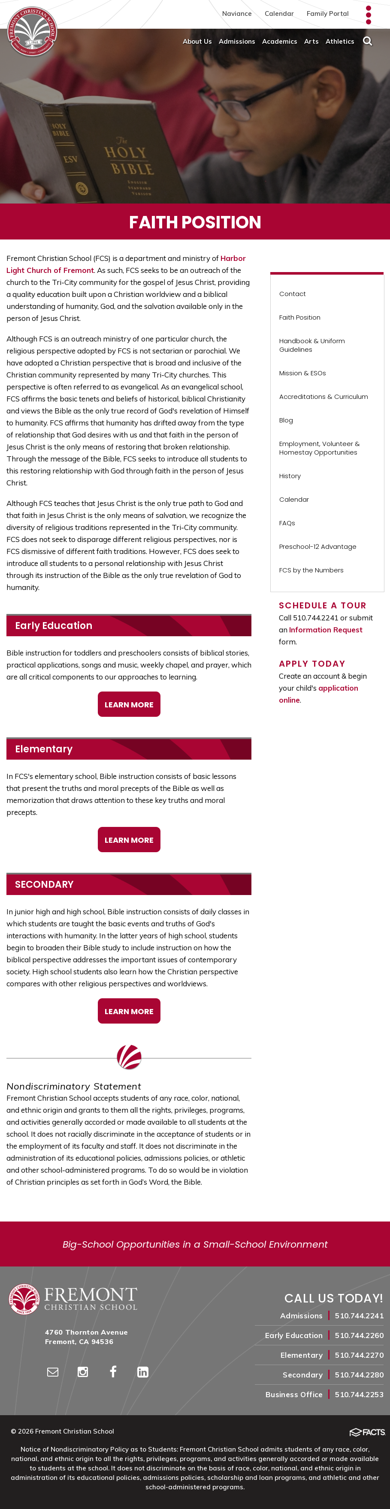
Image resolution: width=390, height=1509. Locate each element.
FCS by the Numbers (311, 570)
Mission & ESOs (302, 372)
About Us (197, 41)
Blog (286, 420)
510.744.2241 (359, 1315)
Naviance (237, 13)
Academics (279, 41)
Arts (311, 41)
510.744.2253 (359, 1394)
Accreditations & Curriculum (323, 396)
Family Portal (328, 13)
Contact (292, 293)
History (290, 475)
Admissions (237, 41)
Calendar (279, 13)
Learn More (129, 704)
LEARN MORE (129, 1011)
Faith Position (299, 317)
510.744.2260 (359, 1335)
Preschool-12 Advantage (318, 546)
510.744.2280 (359, 1374)
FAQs (287, 522)
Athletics (340, 41)
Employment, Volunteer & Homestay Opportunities (319, 448)
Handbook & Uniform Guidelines (312, 345)
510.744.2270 (359, 1354)
